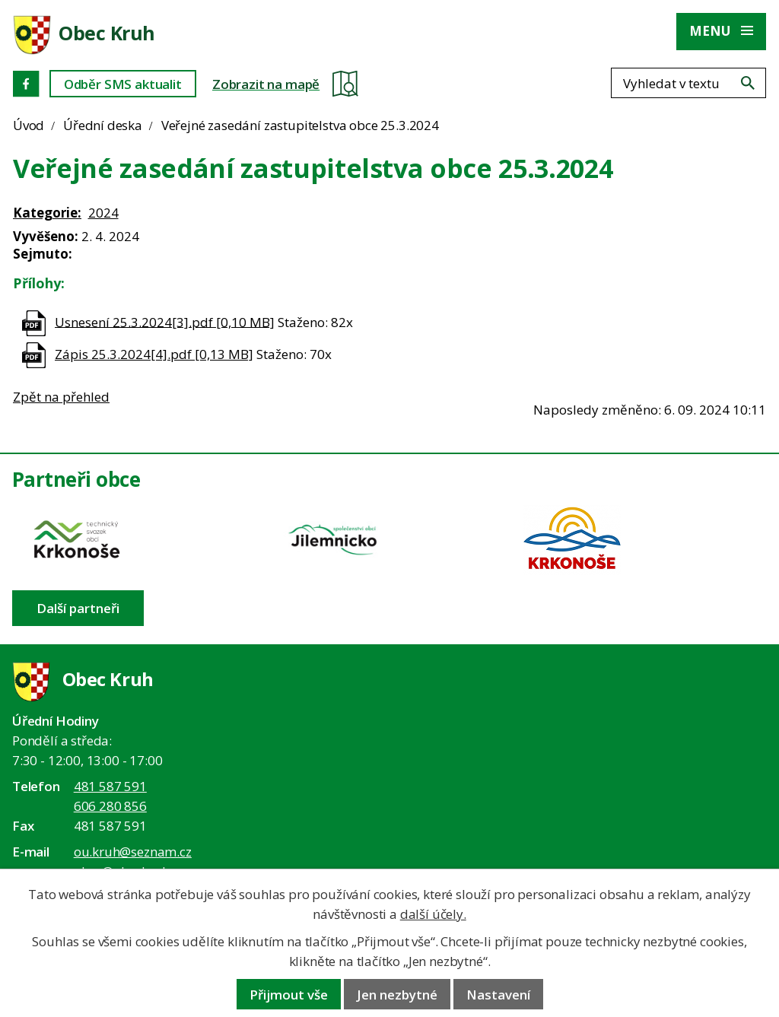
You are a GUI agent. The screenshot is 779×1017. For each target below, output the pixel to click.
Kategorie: (47, 212)
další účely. (433, 914)
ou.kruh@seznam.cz (133, 851)
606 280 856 (110, 806)
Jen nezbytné (397, 994)
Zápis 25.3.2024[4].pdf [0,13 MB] (154, 354)
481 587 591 (110, 786)
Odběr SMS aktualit (123, 84)
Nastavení (498, 994)
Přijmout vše (289, 994)
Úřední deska (102, 125)
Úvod (28, 125)
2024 (103, 212)
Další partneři (78, 608)
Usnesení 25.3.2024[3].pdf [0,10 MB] (165, 321)
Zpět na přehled (61, 396)
